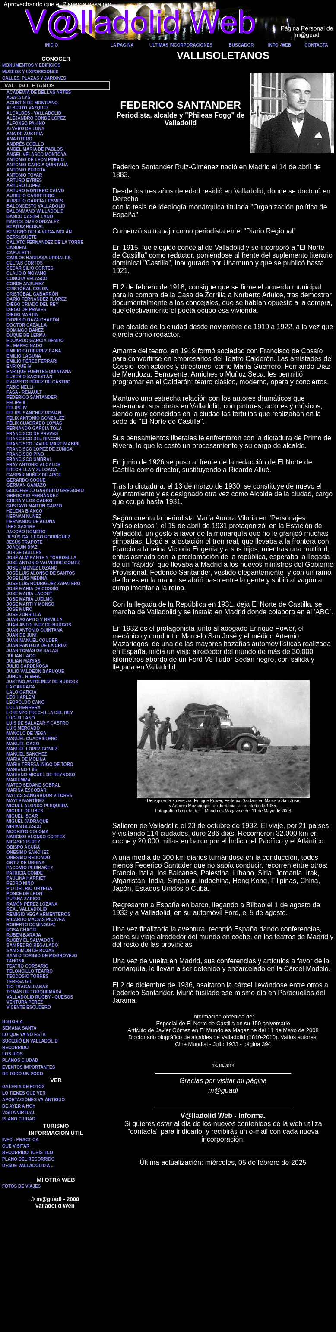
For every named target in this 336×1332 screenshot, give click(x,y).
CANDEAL (17, 247)
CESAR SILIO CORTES (29, 268)
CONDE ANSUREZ (25, 283)
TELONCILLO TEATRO (29, 971)
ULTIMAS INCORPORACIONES (180, 45)
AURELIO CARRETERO (30, 195)
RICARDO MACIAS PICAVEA (35, 919)
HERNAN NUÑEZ (23, 516)
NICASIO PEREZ (23, 842)
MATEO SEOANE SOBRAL (33, 785)
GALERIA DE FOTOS (23, 1086)
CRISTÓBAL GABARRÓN (32, 294)
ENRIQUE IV (19, 366)
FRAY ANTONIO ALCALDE (33, 464)
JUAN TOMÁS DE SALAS (32, 650)
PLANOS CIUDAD (20, 1060)
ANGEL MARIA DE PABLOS (34, 149)
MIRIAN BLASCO (23, 826)
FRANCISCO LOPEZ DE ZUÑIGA (39, 449)
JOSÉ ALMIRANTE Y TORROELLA (41, 557)
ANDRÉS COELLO (25, 144)
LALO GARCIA (21, 692)
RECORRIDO (15, 1047)
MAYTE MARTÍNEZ (25, 800)
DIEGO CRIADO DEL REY (32, 304)
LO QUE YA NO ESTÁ (24, 1034)
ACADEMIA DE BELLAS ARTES (38, 92)
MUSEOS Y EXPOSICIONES (30, 71)
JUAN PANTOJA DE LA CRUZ (36, 645)
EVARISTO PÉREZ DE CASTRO (38, 382)
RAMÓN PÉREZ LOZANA (31, 904)
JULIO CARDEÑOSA (27, 666)
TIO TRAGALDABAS (27, 986)
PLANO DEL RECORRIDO (28, 1159)
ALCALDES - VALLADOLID (33, 113)
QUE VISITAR (15, 1146)
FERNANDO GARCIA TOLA (34, 428)
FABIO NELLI (19, 387)
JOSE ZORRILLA (23, 614)
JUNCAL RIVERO (24, 676)
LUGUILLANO (20, 718)
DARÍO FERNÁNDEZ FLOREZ (36, 299)
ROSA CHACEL (22, 929)
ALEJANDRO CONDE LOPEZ (36, 118)
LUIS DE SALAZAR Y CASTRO (37, 723)
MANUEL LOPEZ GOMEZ (31, 749)
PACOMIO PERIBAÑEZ (29, 867)
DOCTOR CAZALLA (26, 325)
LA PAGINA (122, 45)
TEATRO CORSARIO (27, 966)
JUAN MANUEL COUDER (32, 640)
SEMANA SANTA (19, 1028)
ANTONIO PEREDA (25, 170)
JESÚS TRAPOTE (24, 542)
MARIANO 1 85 (21, 769)
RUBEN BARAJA (23, 935)
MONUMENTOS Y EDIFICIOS (31, 65)
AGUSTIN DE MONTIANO (32, 102)
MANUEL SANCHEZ (26, 754)
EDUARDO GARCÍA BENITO (35, 340)
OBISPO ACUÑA (23, 847)
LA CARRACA (20, 687)
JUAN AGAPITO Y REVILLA (34, 619)
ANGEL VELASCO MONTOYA (36, 154)
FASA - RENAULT (24, 392)
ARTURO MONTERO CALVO (35, 190)
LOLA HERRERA (23, 707)
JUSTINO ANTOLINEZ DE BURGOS (42, 681)
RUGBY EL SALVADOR (30, 940)
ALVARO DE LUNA (25, 128)
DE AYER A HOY (18, 1106)
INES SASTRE (20, 526)
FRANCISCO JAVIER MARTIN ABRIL (43, 444)
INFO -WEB (279, 45)
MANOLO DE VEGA (26, 733)
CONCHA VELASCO (27, 278)
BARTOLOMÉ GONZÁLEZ (32, 221)
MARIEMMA (18, 780)
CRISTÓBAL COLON (27, 288)
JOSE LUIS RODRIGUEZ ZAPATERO (43, 583)
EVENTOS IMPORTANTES (28, 1067)
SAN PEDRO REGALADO (32, 945)
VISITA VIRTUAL (18, 1112)
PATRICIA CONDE (24, 873)
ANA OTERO (19, 139)
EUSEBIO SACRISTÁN (29, 376)
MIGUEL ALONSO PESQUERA (37, 805)
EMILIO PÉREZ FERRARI (31, 361)
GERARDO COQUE (26, 480)
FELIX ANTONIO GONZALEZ (35, 418)
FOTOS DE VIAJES (21, 1186)
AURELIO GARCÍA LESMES (34, 201)
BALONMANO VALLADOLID (35, 211)
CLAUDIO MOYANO (26, 273)
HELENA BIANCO (24, 511)
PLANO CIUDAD (18, 1119)
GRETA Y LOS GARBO (29, 500)
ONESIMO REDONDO (28, 857)
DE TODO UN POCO (22, 1073)
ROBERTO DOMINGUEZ (31, 924)
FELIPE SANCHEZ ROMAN (33, 413)
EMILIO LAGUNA (23, 356)
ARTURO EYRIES (24, 180)
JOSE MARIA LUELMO (29, 599)
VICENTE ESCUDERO (28, 1007)
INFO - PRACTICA (20, 1139)
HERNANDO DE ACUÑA (30, 521)
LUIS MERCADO (23, 728)
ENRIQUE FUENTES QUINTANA (38, 371)
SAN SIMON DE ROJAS (30, 950)
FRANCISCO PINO (25, 454)
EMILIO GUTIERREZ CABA (33, 351)
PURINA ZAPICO (23, 898)
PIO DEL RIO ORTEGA (29, 888)
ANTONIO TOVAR (24, 175)
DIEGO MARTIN (22, 314)
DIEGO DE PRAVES (26, 309)
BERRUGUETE (21, 237)
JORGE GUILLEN (24, 552)
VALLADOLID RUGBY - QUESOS (39, 997)
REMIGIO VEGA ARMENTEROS (38, 914)
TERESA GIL (19, 981)
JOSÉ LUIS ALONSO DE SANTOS (40, 573)
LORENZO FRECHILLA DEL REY (39, 712)
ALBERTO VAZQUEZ (27, 108)
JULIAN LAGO (21, 656)
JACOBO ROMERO (26, 531)
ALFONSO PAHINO (25, 123)
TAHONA (15, 961)
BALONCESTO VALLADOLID (35, 206)
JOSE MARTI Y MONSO (30, 604)
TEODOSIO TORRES (27, 976)
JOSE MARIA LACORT (29, 593)
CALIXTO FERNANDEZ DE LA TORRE (44, 242)
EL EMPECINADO (24, 345)
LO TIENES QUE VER (24, 1093)
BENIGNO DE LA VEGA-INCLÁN (39, 232)
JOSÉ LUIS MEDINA (26, 578)
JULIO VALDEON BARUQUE (35, 671)
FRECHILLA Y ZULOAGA (31, 469)
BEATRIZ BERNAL (25, 226)
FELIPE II (15, 402)
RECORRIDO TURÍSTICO (27, 1152)
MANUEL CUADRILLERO (31, 738)
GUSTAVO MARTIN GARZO (34, 506)
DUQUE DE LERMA (26, 335)
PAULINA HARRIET (26, 878)
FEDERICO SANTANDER (31, 397)
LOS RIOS (12, 1054)
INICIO (51, 45)
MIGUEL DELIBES (24, 811)
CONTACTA (316, 45)
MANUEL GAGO (22, 743)
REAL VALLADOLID (26, 909)
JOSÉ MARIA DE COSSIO (32, 588)
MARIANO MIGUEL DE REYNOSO (40, 774)
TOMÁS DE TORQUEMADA (34, 992)
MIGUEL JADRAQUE (27, 821)
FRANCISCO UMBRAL (29, 459)
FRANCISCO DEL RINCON (33, 438)
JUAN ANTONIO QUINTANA (34, 630)
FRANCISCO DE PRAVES (32, 433)
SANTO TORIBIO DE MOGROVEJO (41, 955)
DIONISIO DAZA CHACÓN (32, 319)
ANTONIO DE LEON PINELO (35, 159)
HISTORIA (12, 1021)
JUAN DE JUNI (21, 635)
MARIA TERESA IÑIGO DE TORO (39, 764)
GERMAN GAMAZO (26, 485)
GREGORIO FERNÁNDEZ (32, 495)
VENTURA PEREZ (24, 1002)
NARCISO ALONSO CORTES (35, 836)
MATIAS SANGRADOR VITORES (39, 795)
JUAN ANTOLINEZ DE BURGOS (38, 624)
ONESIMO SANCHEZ (27, 852)
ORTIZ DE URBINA (25, 862)
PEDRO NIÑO (20, 883)
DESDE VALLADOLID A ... (28, 1165)
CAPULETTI (18, 252)
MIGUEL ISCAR (22, 816)
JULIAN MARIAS (23, 661)
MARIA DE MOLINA (26, 759)
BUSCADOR (241, 45)
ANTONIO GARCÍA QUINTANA (37, 164)
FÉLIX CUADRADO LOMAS (34, 423)
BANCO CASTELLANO (29, 216)
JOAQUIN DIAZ (22, 547)
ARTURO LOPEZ (23, 185)
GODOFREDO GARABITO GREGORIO (45, 490)
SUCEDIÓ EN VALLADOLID (30, 1041)
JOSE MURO (19, 609)
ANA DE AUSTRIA (24, 133)
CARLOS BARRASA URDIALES (38, 257)
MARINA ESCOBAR (26, 790)
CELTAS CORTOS (24, 263)
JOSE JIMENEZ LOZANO (31, 568)
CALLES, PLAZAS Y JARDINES (34, 78)
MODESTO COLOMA (27, 831)
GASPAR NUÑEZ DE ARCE (33, 475)
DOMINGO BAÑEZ (25, 330)
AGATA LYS (18, 97)
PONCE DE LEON (24, 893)
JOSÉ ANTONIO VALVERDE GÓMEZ (43, 562)
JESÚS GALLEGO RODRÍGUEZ (38, 537)
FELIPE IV (16, 407)
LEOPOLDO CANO (25, 702)
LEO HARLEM (20, 697)
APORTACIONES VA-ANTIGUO (33, 1099)
